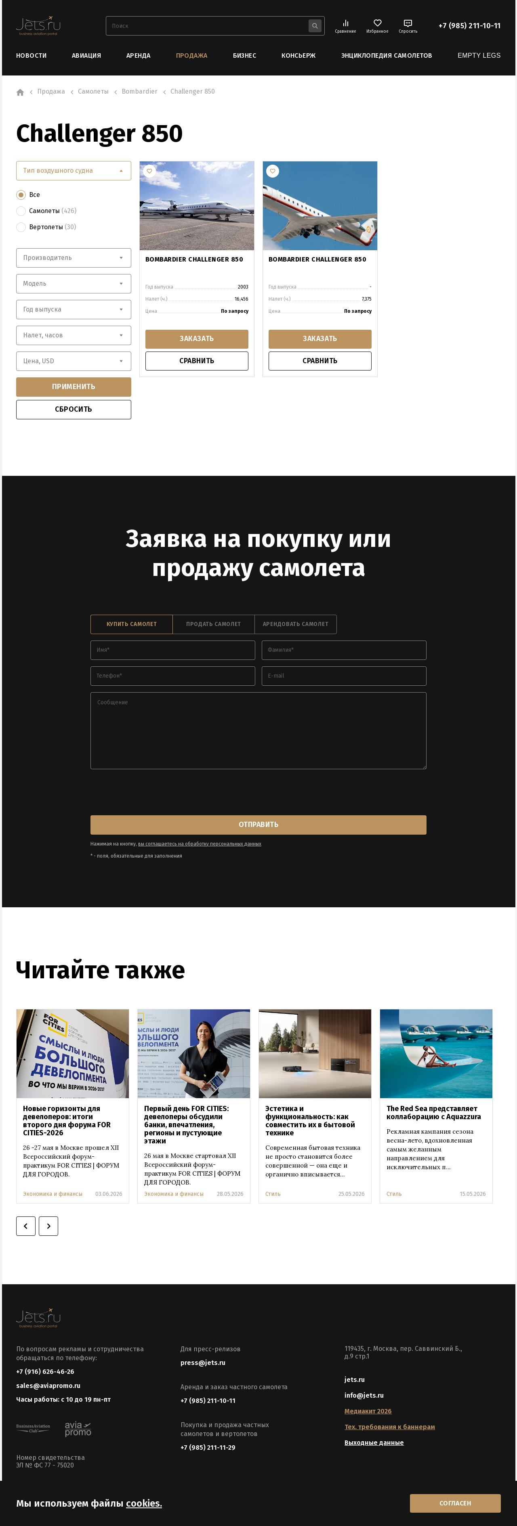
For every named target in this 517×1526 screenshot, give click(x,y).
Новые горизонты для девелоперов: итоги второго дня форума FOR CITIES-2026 (67, 1120)
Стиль (273, 1193)
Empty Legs (479, 55)
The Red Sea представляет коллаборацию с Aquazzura (434, 1112)
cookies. (144, 1503)
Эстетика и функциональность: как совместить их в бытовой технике (310, 1120)
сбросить (73, 409)
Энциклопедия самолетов (387, 55)
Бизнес (244, 55)
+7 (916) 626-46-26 (45, 1371)
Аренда (138, 55)
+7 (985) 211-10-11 (470, 25)
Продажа (192, 55)
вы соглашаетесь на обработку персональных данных (199, 843)
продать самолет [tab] (213, 624)
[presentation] (151, 792)
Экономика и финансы (52, 1193)
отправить (258, 824)
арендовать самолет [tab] (296, 624)
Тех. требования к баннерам (390, 1427)
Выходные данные (374, 1442)
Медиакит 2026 (368, 1411)
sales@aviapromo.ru (48, 1386)
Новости (31, 55)
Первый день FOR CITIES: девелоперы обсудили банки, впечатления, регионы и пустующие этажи (186, 1124)
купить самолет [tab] (132, 624)
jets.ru (355, 1380)
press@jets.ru (203, 1363)
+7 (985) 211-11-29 (208, 1447)
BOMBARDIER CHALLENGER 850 (194, 259)
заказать (196, 339)
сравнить (197, 361)
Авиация (86, 55)
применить (74, 386)
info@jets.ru (364, 1395)
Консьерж (299, 55)
